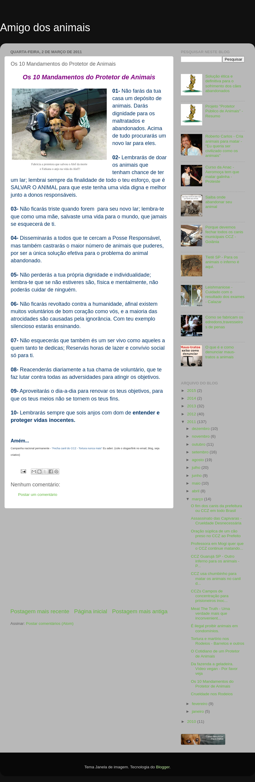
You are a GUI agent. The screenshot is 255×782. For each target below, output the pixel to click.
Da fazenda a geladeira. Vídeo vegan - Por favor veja (214, 669)
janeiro (198, 711)
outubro (199, 444)
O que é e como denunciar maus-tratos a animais (220, 352)
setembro (201, 452)
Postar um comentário (37, 494)
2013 (192, 406)
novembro (201, 436)
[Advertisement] (89, 558)
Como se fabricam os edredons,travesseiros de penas (224, 322)
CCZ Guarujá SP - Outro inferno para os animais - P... (215, 561)
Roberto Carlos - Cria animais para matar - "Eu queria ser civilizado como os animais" (224, 146)
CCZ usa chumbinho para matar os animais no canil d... (216, 578)
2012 (192, 414)
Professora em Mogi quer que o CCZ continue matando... (217, 546)
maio (197, 483)
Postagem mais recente (39, 611)
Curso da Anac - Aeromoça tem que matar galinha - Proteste (222, 174)
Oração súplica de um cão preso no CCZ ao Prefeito (216, 533)
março (198, 499)
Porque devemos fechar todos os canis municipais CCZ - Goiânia (224, 234)
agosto (198, 460)
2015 (192, 390)
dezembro (201, 428)
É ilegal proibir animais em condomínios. (214, 628)
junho (197, 475)
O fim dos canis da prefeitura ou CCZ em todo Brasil (216, 508)
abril (196, 491)
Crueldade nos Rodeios (212, 694)
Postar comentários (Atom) (50, 623)
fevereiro (200, 703)
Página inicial (90, 611)
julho (196, 467)
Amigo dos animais (45, 27)
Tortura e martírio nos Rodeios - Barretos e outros (217, 641)
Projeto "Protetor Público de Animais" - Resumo (224, 111)
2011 (192, 422)
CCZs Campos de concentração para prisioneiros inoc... (210, 596)
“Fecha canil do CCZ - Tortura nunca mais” (77, 448)
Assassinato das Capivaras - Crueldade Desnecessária (216, 520)
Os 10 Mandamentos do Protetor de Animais (212, 683)
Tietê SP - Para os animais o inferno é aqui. (222, 262)
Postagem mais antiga (140, 611)
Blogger (163, 767)
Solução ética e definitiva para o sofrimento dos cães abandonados (223, 83)
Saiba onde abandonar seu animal (218, 202)
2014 (192, 398)
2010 (192, 721)
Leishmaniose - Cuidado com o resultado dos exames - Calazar (224, 294)
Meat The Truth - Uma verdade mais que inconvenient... (210, 613)
